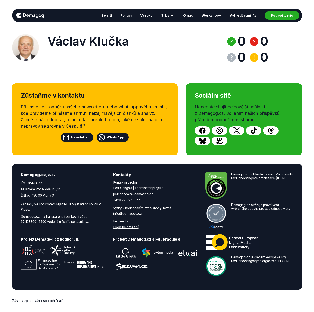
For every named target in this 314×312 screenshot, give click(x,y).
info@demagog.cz (127, 213)
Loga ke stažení (126, 227)
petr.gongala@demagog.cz (133, 194)
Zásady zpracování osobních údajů (37, 301)
